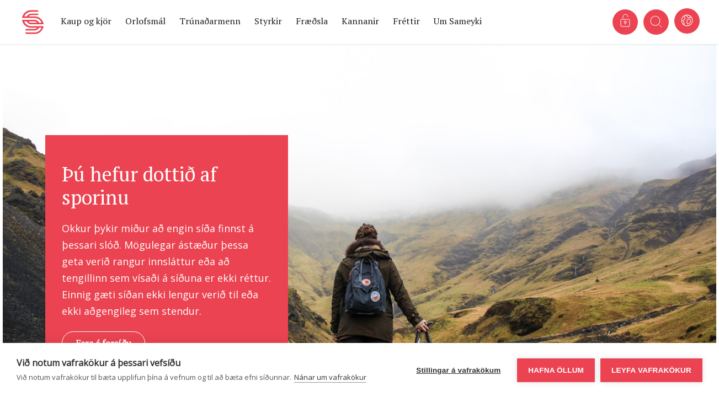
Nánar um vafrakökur (330, 377)
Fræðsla (312, 21)
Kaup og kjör (86, 21)
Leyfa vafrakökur (651, 370)
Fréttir (406, 21)
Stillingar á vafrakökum (458, 370)
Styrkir (268, 21)
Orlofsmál (145, 21)
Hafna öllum (556, 370)
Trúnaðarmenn (210, 21)
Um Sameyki (458, 21)
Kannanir (360, 21)
